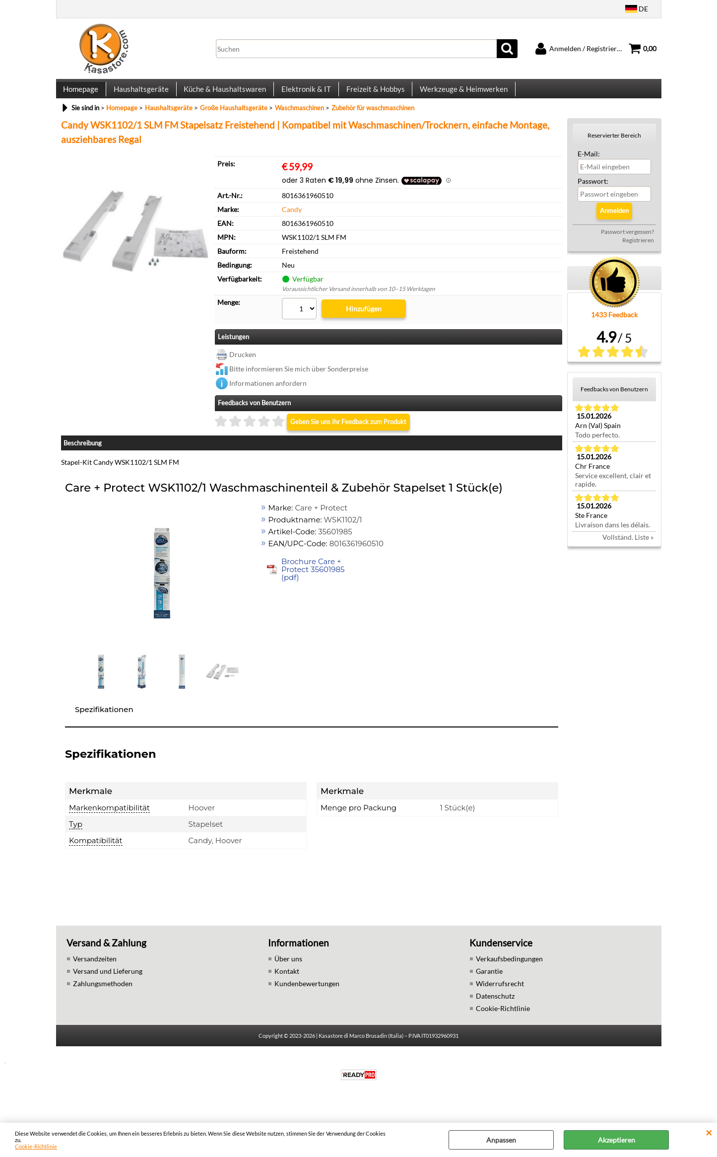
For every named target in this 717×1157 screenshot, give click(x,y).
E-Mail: (589, 181)
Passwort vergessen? (627, 259)
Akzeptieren (616, 1140)
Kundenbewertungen (306, 1006)
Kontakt (286, 994)
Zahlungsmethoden (102, 1006)
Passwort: (593, 208)
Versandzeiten (95, 981)
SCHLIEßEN (709, 1133)
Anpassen (501, 1140)
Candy (292, 236)
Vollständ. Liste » (627, 564)
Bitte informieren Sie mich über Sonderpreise (298, 391)
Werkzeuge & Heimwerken (460, 102)
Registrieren (638, 267)
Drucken (242, 377)
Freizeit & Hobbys (372, 102)
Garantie (489, 994)
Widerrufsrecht (500, 1006)
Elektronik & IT (303, 102)
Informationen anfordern (268, 406)
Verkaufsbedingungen (509, 981)
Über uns (288, 981)
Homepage (80, 102)
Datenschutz (495, 1018)
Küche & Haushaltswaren (223, 102)
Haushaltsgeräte (140, 102)
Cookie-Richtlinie (36, 1146)
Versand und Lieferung (107, 994)
